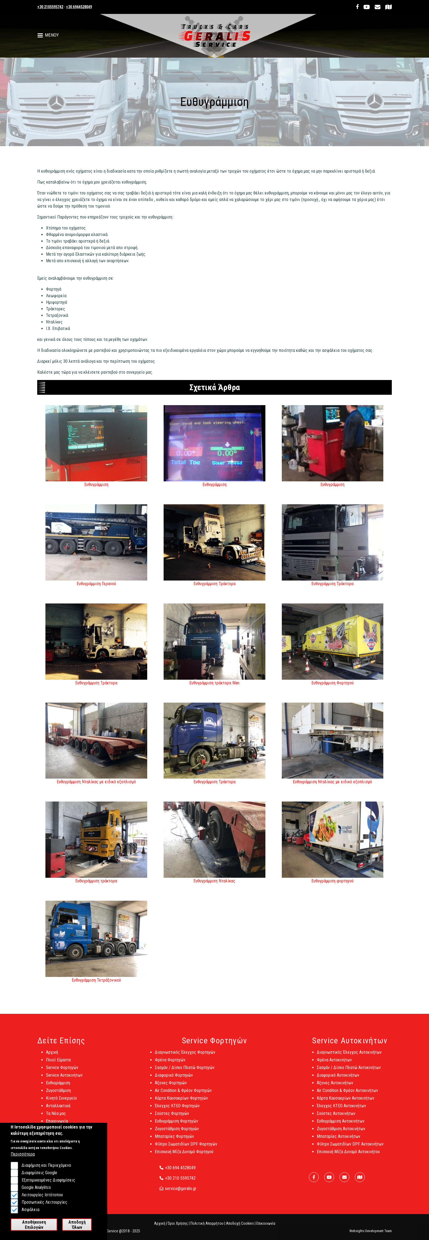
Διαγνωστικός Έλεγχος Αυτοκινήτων (349, 1056)
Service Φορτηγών (62, 1071)
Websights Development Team (370, 1235)
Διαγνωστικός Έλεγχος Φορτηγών (185, 1056)
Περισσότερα (23, 1161)
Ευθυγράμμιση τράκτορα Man (214, 682)
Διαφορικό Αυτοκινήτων (338, 1079)
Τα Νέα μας (56, 1117)
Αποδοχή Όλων (77, 1231)
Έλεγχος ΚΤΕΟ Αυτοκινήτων (341, 1110)
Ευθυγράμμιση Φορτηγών (176, 1125)
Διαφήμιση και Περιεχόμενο (46, 1172)
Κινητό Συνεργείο (61, 1102)
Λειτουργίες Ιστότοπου (42, 1201)
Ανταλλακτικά (58, 1110)
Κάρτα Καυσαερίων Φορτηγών (181, 1102)
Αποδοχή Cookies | (241, 1228)
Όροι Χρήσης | (179, 1228)
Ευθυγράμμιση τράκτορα (96, 880)
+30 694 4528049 (180, 1172)
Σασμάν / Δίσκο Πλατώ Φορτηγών (185, 1071)
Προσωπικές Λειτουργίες (44, 1209)
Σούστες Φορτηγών (172, 1117)
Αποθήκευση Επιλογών (34, 1231)
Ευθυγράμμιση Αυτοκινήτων (340, 1125)
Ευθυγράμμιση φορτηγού (332, 880)
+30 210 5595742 (180, 1182)
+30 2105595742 (50, 7)
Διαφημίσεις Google (39, 1179)
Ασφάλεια (30, 1216)
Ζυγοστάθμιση (58, 1094)
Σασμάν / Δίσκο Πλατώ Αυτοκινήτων (349, 1071)
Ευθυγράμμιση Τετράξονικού (96, 980)
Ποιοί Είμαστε (58, 1064)
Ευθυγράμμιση (96, 484)
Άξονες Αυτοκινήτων (335, 1087)
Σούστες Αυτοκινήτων (336, 1117)
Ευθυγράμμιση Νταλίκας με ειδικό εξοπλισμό (96, 781)
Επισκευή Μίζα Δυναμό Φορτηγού (184, 1156)
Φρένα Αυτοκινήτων (334, 1064)
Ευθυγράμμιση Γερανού (96, 583)
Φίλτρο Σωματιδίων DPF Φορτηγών (186, 1148)
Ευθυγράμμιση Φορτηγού (332, 682)
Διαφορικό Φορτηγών (174, 1079)
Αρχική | (160, 1228)
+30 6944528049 (79, 7)
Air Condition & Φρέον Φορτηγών (183, 1094)
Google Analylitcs (36, 1194)
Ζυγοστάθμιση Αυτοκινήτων (341, 1133)
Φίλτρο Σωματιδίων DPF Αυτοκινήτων (350, 1148)
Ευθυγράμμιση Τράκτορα (214, 583)
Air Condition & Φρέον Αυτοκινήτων (347, 1094)
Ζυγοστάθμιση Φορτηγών (177, 1133)
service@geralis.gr (180, 1192)
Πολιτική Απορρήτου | (207, 1228)
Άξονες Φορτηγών (171, 1087)
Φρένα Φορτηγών (170, 1064)
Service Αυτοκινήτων (64, 1079)
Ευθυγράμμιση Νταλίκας (214, 880)
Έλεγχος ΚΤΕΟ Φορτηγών (177, 1110)
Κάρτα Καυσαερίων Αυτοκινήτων (345, 1102)
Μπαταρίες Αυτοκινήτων (338, 1140)
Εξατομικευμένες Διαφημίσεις (48, 1187)
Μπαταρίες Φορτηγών (174, 1140)
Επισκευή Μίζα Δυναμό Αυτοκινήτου (348, 1156)
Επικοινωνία (57, 1125)
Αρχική (52, 1056)
